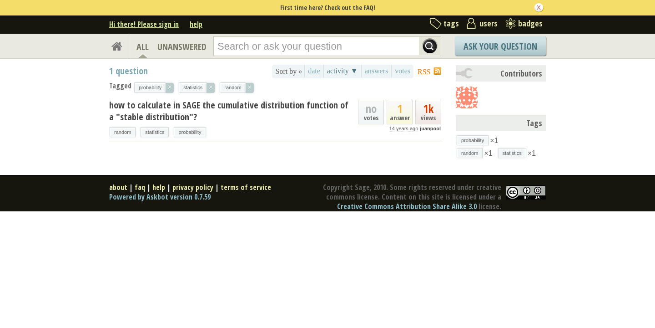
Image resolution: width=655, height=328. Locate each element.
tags (451, 23)
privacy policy (192, 187)
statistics (154, 132)
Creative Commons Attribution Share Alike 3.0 (407, 206)
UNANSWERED (182, 47)
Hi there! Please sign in (144, 24)
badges (530, 23)
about (118, 187)
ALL (142, 47)
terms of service (246, 187)
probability (189, 132)
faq (140, 187)
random (122, 132)
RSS (424, 72)
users (488, 23)
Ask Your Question (500, 46)
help (196, 24)
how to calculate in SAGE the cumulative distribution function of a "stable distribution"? (228, 111)
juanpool (430, 128)
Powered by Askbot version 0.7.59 (160, 197)
